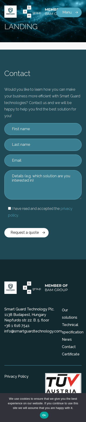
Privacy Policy (16, 376)
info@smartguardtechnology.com (33, 331)
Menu (67, 12)
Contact (69, 347)
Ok (44, 415)
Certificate (71, 354)
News (67, 339)
